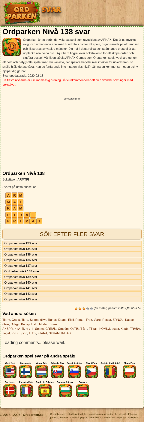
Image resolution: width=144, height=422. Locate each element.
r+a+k (30, 328)
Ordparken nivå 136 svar (20, 260)
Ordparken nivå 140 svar (20, 282)
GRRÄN (50, 328)
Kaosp (129, 319)
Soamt (39, 328)
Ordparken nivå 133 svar (20, 243)
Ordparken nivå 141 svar (20, 288)
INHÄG (66, 333)
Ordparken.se (33, 415)
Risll (71, 319)
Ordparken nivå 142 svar (20, 293)
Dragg (62, 319)
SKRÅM (54, 333)
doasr (115, 328)
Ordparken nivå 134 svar (20, 248)
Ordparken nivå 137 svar (20, 265)
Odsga (15, 324)
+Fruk (88, 319)
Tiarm (6, 319)
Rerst (78, 319)
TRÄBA (135, 328)
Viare (97, 319)
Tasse (53, 324)
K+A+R (19, 328)
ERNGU (118, 319)
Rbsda (106, 319)
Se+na (34, 319)
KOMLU (104, 328)
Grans (16, 319)
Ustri (34, 324)
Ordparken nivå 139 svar (20, 277)
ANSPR (7, 328)
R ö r (14, 333)
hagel (6, 333)
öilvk (43, 319)
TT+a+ (93, 328)
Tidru (24, 319)
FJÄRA (42, 333)
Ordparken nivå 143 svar (20, 299)
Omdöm (63, 328)
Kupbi (124, 328)
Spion (23, 333)
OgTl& (74, 328)
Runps (52, 319)
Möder (43, 324)
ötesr (5, 324)
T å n (83, 328)
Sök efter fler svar (72, 234)
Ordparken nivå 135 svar (20, 254)
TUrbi (32, 333)
